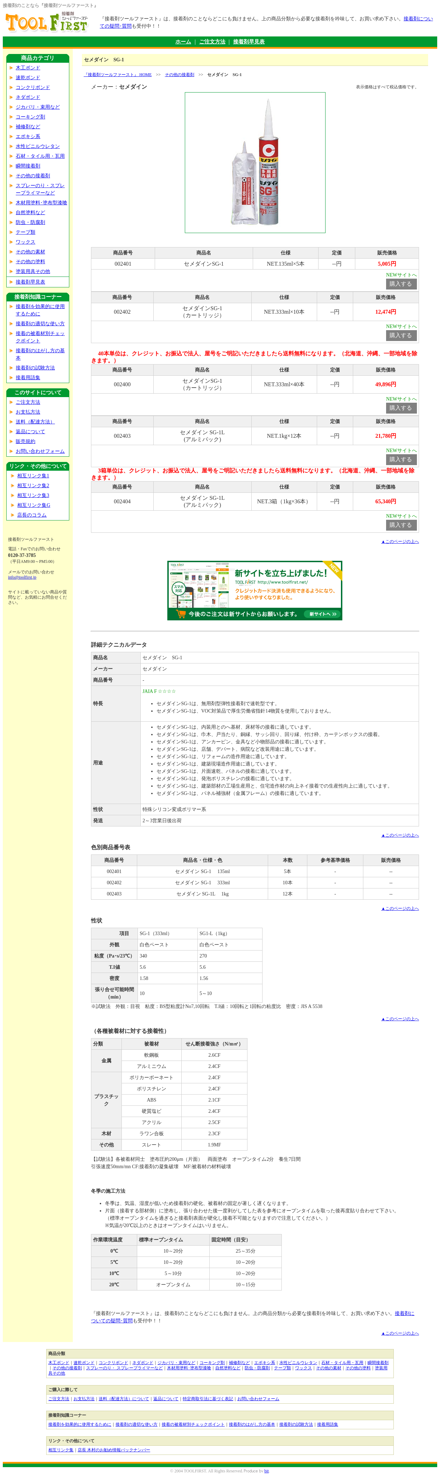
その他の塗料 (30, 261)
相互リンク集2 (33, 485)
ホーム (183, 42)
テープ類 (25, 232)
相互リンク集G (33, 505)
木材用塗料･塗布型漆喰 (41, 202)
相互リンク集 (61, 1450)
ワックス (25, 242)
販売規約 (25, 441)
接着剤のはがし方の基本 (252, 1424)
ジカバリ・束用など (38, 107)
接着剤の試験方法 (35, 367)
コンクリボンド (33, 87)
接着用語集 (28, 377)
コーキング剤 (30, 117)
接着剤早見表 (249, 42)
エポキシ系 (28, 136)
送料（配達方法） (35, 421)
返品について (30, 431)
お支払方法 (28, 412)
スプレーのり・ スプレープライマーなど (124, 1367)
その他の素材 (30, 251)
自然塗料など (30, 212)
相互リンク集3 (33, 495)
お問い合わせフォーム (40, 451)
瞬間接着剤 (28, 166)
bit (266, 1471)
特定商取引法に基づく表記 (208, 1398)
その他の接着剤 (33, 175)
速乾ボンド (28, 77)
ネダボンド (28, 97)
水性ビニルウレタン (38, 146)
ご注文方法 (212, 42)
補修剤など (28, 126)
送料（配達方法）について (124, 1398)
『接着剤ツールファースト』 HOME (118, 74)
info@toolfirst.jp (22, 577)
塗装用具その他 (33, 271)
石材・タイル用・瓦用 (40, 156)
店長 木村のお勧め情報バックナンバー (114, 1450)
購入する (401, 284)
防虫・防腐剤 (30, 222)
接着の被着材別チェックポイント (193, 1424)
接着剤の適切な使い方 (40, 323)
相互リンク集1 (33, 475)
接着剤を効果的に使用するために (79, 1424)
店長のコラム (32, 515)
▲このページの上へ (400, 541)
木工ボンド (28, 67)
